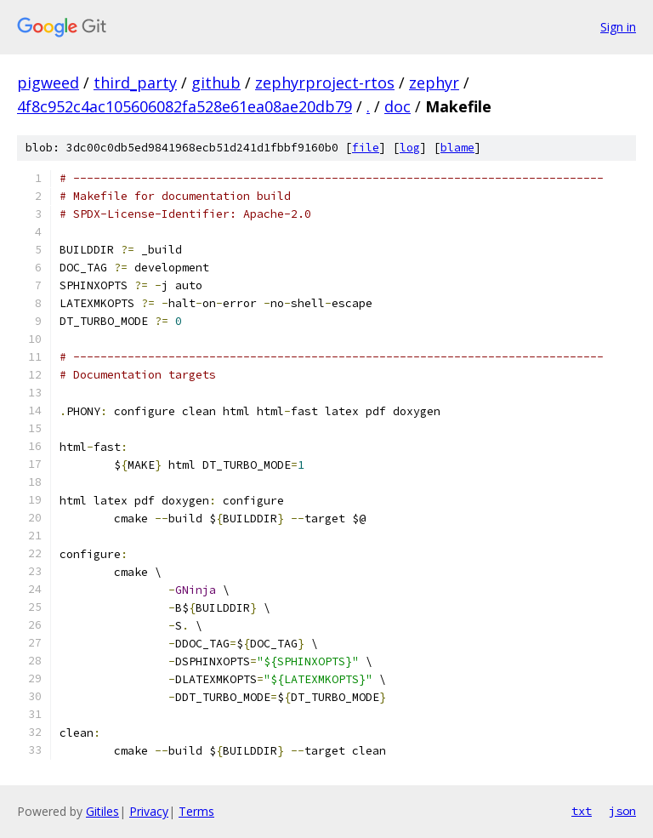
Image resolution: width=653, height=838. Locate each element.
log (410, 147)
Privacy (148, 811)
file (365, 147)
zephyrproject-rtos (325, 82)
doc (397, 106)
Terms (196, 811)
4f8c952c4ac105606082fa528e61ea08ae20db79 (184, 106)
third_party (135, 82)
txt (581, 810)
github (216, 82)
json (622, 810)
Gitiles (102, 811)
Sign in (618, 27)
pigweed (48, 82)
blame (457, 147)
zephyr (434, 82)
